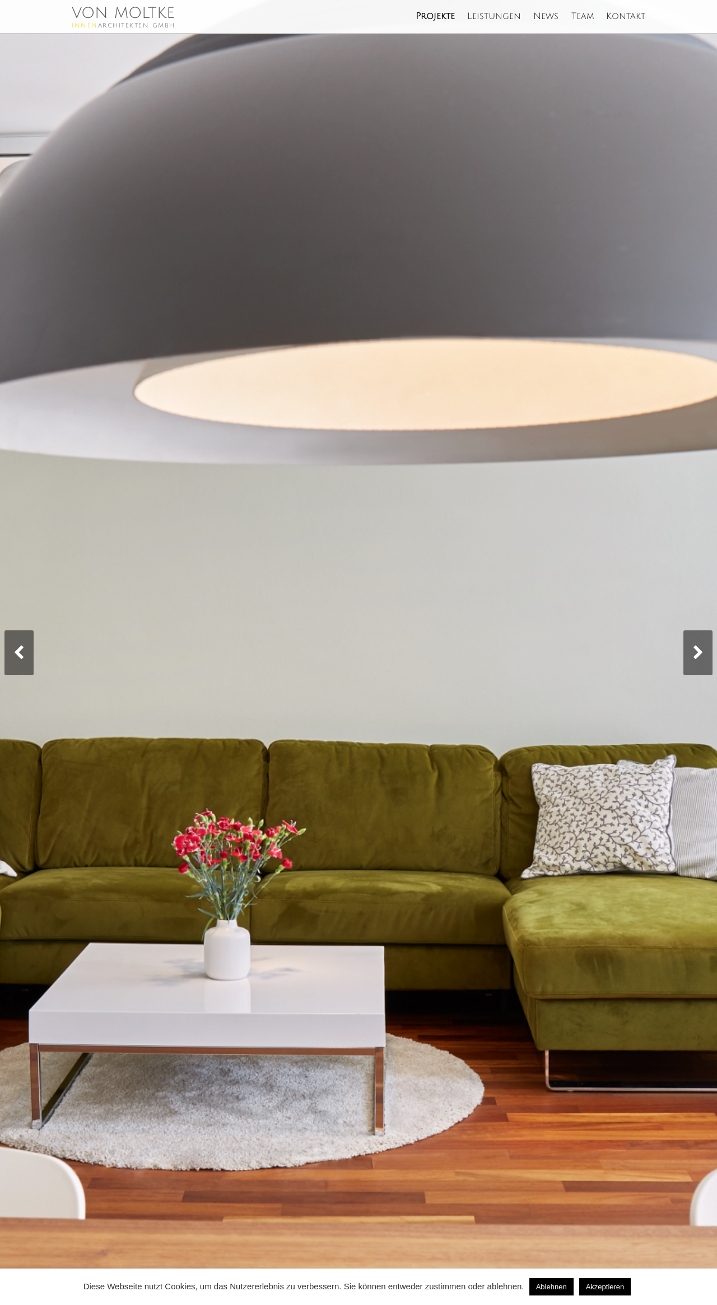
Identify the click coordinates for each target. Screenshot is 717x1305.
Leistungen (494, 16)
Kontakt (625, 16)
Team (582, 16)
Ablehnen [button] (551, 1287)
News (545, 16)
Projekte (435, 16)
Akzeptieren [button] (605, 1287)
